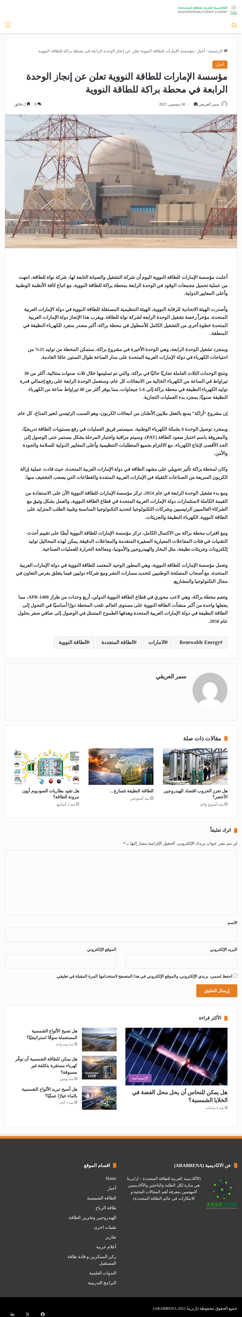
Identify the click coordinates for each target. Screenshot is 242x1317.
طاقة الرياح (105, 1205)
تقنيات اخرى (105, 1224)
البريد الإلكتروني (223, 947)
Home (111, 1175)
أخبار (201, 51)
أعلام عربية (106, 1244)
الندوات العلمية (102, 1270)
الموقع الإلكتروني (101, 947)
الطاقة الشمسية (101, 1195)
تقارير (111, 1234)
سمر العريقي (205, 104)
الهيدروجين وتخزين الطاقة (92, 1214)
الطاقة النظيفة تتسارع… (131, 788)
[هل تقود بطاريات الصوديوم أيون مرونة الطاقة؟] (46, 764)
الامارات (156, 643)
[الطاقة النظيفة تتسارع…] (121, 764)
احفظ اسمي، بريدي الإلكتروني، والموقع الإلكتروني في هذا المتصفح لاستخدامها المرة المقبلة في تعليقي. (143, 973)
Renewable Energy (200, 643)
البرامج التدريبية (102, 1280)
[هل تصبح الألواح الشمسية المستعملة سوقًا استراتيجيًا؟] (99, 1037)
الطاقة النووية (73, 643)
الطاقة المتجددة (117, 643)
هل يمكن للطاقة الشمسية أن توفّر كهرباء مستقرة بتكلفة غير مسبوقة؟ (46, 1063)
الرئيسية (218, 51)
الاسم (232, 920)
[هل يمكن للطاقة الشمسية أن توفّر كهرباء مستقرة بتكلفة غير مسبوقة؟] (99, 1065)
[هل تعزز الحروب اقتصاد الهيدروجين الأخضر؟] (195, 764)
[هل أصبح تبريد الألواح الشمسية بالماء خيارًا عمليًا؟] (99, 1095)
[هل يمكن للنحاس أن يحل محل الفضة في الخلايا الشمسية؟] (176, 1054)
